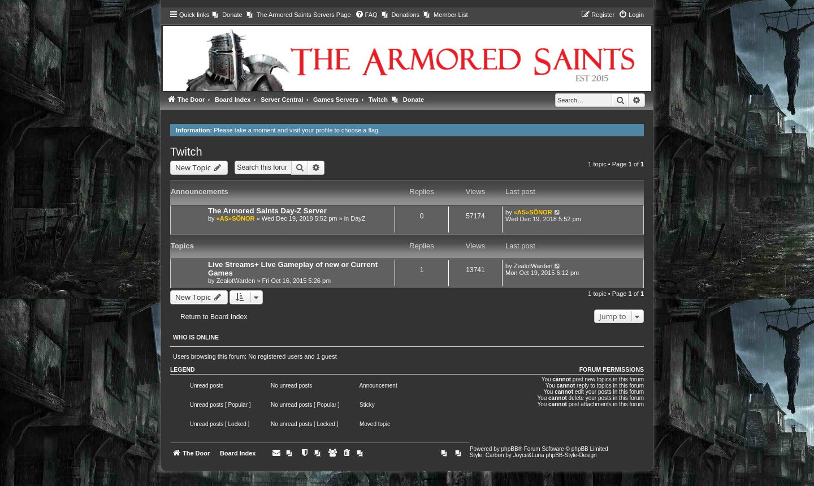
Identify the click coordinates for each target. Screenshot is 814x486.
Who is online (196, 337)
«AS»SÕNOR (236, 218)
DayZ (357, 218)
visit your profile (310, 130)
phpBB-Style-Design (570, 455)
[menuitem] (227, 14)
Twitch (186, 151)
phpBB (509, 449)
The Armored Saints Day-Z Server (267, 211)
